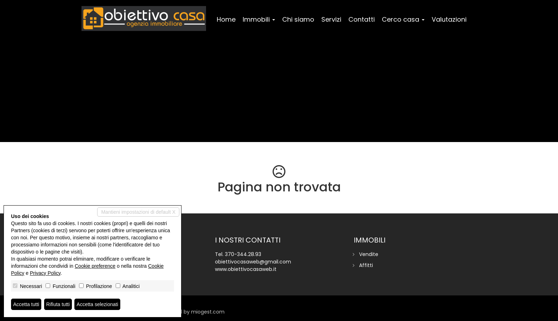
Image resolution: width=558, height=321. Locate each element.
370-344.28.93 (243, 254)
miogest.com (208, 311)
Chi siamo (298, 19)
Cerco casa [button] (403, 19)
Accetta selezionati (97, 304)
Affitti (366, 265)
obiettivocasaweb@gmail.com (253, 261)
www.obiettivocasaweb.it (246, 269)
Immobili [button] (259, 19)
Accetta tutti (26, 304)
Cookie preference (95, 266)
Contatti (361, 19)
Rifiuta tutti (58, 304)
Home (226, 19)
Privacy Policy (45, 273)
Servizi (331, 19)
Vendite (368, 254)
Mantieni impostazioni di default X (138, 212)
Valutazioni (449, 19)
